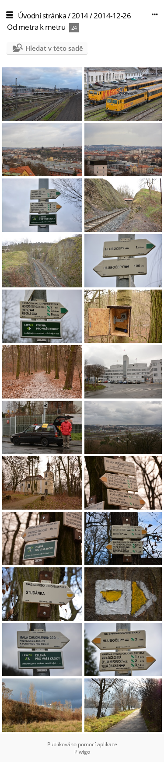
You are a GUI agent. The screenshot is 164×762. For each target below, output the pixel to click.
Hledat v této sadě (54, 48)
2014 (80, 15)
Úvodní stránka (42, 15)
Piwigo (82, 751)
